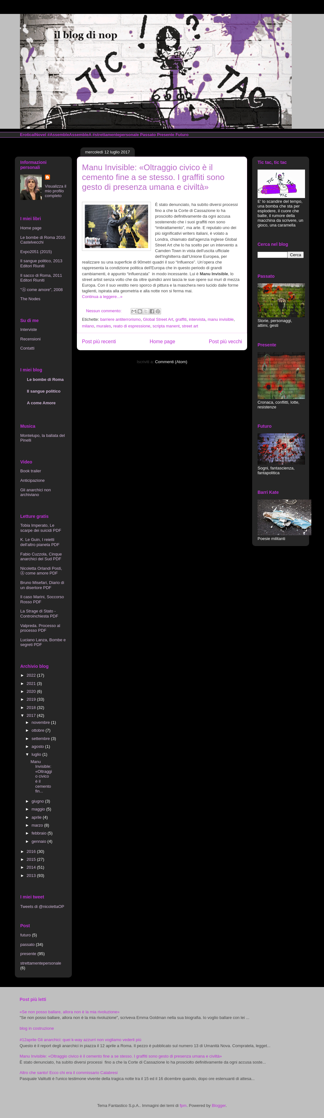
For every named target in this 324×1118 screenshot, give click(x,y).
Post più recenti (99, 341)
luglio (37, 754)
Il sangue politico (43, 391)
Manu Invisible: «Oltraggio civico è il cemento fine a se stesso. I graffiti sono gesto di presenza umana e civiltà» (153, 177)
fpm (183, 1105)
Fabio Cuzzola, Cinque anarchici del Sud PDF (41, 557)
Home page (162, 341)
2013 (32, 875)
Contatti (27, 348)
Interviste (28, 329)
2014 (32, 867)
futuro (25, 935)
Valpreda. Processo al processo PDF (40, 628)
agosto (38, 746)
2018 (32, 707)
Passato (148, 134)
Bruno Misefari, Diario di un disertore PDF (42, 585)
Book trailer (30, 471)
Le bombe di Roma (45, 379)
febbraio (40, 833)
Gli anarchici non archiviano (35, 492)
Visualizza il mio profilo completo (55, 191)
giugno (38, 801)
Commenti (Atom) (171, 361)
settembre (41, 738)
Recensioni (30, 339)
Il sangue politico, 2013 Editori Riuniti (41, 263)
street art (190, 326)
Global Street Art (158, 319)
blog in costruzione (37, 1028)
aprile (37, 817)
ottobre (39, 730)
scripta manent (166, 326)
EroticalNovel (33, 134)
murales (104, 326)
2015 (32, 859)
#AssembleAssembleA (69, 134)
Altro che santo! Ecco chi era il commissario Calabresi (69, 1072)
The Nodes (30, 298)
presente (28, 953)
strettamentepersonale (40, 963)
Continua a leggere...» (102, 296)
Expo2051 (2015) (36, 251)
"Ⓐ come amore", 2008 (41, 289)
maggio (39, 809)
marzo (38, 825)
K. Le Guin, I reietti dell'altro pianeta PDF (39, 542)
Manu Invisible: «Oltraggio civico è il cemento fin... (41, 776)
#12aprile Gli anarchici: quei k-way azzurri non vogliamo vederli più (80, 1039)
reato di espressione (131, 326)
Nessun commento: (104, 310)
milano (88, 326)
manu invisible (221, 319)
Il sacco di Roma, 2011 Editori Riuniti (41, 278)
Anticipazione (32, 480)
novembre (41, 722)
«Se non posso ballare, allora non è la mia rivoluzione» (70, 1011)
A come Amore (41, 403)
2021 (32, 683)
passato (27, 944)
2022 (32, 675)
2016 (32, 851)
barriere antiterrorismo (120, 319)
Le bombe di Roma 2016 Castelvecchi (42, 240)
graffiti (181, 319)
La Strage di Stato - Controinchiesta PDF (39, 613)
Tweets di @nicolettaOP (42, 906)
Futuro (182, 134)
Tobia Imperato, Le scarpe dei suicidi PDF (40, 528)
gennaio (39, 841)
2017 (32, 715)
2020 (32, 691)
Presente (165, 134)
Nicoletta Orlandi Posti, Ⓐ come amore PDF (41, 571)
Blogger (219, 1105)
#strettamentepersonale (115, 134)
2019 (32, 699)
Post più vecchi (225, 341)
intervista (197, 319)
